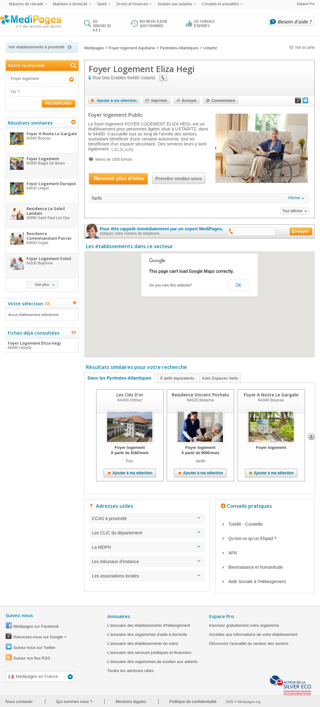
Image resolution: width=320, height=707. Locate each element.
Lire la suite (122, 148)
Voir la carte (302, 47)
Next (311, 436)
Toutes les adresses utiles (130, 670)
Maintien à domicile (70, 4)
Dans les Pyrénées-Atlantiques (120, 378)
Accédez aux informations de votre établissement (253, 634)
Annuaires (118, 616)
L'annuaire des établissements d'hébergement (148, 625)
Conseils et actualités (220, 4)
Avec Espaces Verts (220, 378)
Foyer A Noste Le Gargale (271, 395)
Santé (102, 4)
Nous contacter (19, 701)
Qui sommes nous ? (74, 701)
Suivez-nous (19, 615)
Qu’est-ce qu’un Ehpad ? (253, 538)
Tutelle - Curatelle (246, 524)
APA (233, 552)
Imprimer (159, 100)
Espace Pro (306, 4)
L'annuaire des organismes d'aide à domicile (147, 634)
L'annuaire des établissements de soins (142, 643)
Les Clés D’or (129, 395)
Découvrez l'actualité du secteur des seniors (248, 643)
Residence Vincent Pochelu (200, 395)
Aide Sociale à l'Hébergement (257, 581)
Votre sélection (28, 303)
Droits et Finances (132, 4)
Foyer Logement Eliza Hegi (42, 345)
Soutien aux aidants (175, 4)
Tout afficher (292, 211)
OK (238, 285)
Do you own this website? (171, 285)
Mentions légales (131, 701)
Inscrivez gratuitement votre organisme (244, 625)
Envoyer (189, 100)
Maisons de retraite (26, 4)
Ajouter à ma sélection (117, 100)
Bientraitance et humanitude (256, 567)
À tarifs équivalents (177, 378)
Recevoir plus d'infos (119, 178)
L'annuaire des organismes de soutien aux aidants (152, 661)
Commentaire (223, 100)
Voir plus (42, 284)
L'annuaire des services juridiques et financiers (149, 652)
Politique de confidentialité (193, 701)
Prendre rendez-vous (178, 178)
